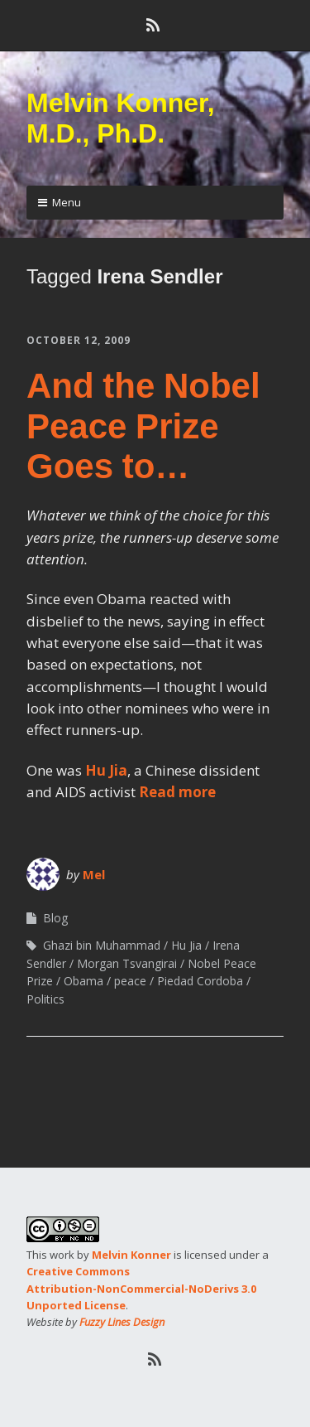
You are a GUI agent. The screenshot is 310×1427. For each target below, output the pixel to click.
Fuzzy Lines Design (122, 1321)
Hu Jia (106, 770)
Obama (83, 981)
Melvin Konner (131, 1254)
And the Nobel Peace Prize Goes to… (143, 426)
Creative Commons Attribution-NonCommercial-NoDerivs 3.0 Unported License (141, 1288)
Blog (55, 918)
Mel (94, 874)
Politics (45, 999)
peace (130, 981)
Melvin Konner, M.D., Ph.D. (120, 118)
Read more (177, 791)
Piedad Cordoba (200, 981)
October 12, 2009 (78, 340)
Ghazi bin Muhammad (101, 945)
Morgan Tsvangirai (127, 963)
